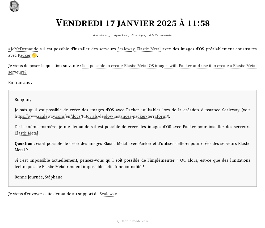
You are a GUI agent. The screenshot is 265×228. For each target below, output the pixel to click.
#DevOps (138, 35)
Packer (24, 55)
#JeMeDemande (160, 35)
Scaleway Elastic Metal (139, 49)
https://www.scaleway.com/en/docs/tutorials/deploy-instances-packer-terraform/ (91, 116)
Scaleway (108, 194)
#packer (121, 35)
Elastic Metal (26, 133)
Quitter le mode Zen (132, 221)
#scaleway (101, 35)
